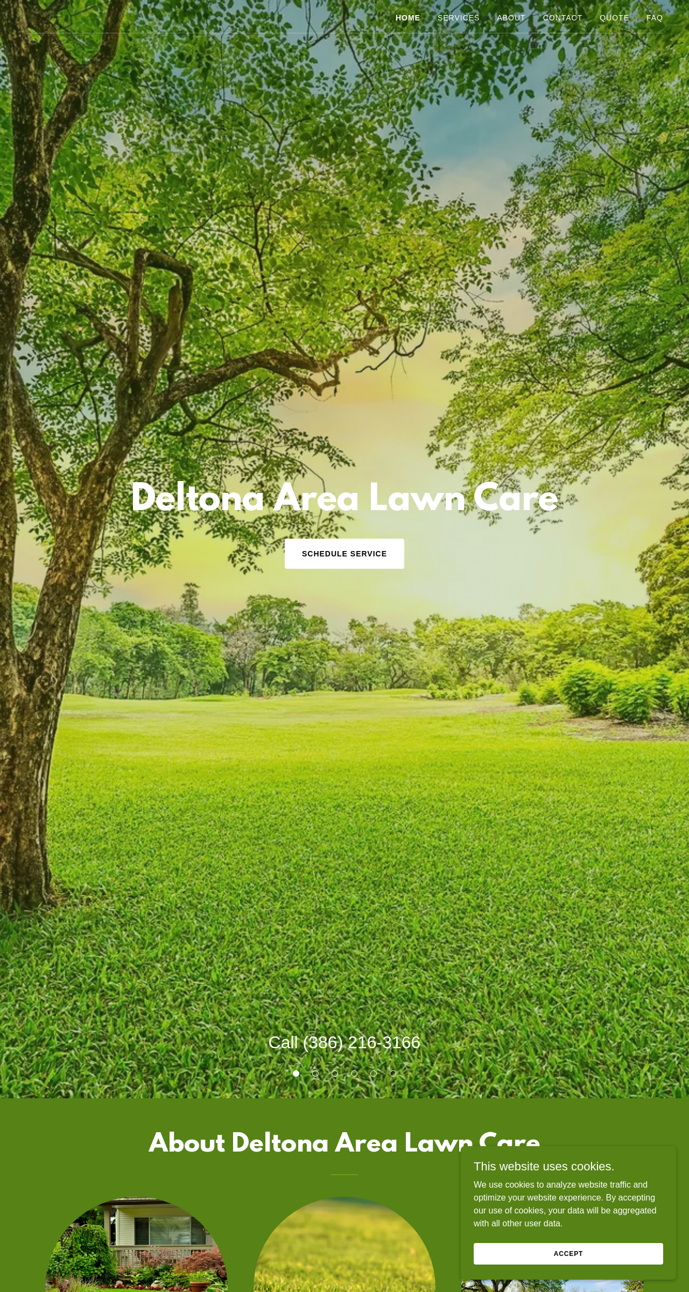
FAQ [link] (654, 17)
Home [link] (408, 17)
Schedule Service (344, 553)
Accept (568, 1253)
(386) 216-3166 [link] (362, 1042)
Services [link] (459, 17)
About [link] (511, 17)
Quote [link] (614, 17)
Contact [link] (563, 17)
